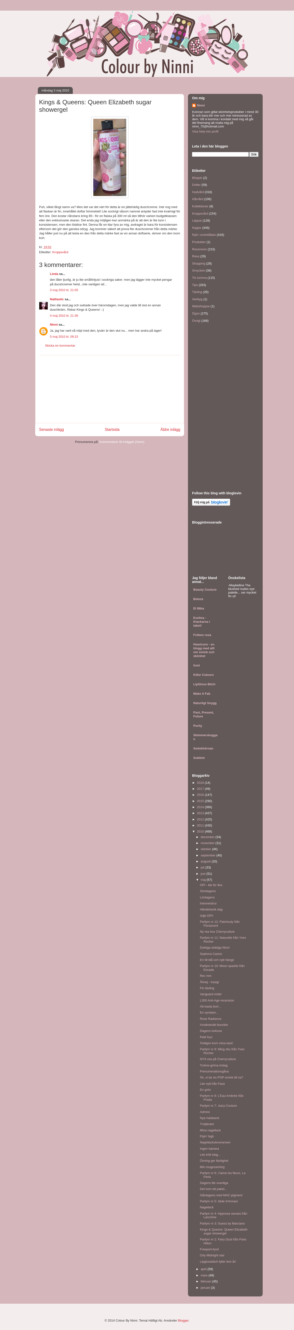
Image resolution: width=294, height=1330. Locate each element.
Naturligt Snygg (205, 703)
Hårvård (197, 199)
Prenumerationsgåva (214, 1071)
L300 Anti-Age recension (217, 1000)
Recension (199, 249)
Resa (195, 256)
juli (203, 867)
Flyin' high (207, 1136)
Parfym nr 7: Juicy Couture (218, 1105)
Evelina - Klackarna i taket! (201, 621)
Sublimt (199, 758)
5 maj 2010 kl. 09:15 (64, 336)
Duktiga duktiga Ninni (214, 947)
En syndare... (209, 1012)
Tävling (197, 292)
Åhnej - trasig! (209, 982)
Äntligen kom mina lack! (216, 1043)
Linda (54, 274)
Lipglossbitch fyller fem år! (218, 1261)
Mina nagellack (210, 1130)
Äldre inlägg (170, 429)
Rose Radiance (210, 1019)
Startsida (112, 429)
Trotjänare (207, 1124)
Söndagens (208, 891)
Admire (205, 1112)
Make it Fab (201, 693)
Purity (197, 726)
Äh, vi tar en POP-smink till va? (221, 1077)
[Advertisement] (110, 389)
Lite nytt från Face (212, 1083)
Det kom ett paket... (213, 1189)
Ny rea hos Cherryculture (217, 931)
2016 (201, 795)
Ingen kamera (209, 1148)
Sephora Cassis (211, 954)
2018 (201, 782)
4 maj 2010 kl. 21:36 (64, 315)
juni (204, 873)
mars (205, 1275)
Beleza (198, 599)
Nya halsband (209, 1118)
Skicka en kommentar (60, 345)
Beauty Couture (205, 589)
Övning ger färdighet (214, 1160)
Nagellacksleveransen (215, 1142)
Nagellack (207, 1207)
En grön (205, 1090)
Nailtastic (57, 299)
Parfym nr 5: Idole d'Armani (219, 1201)
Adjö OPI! (206, 915)
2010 (201, 831)
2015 (201, 801)
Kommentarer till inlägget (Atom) (121, 442)
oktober (206, 849)
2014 (201, 807)
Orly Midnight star (212, 1255)
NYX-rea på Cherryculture (218, 1059)
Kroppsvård (60, 252)
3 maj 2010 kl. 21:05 (64, 290)
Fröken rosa (202, 635)
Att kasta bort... (210, 1006)
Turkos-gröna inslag (213, 1065)
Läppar (197, 220)
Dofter (196, 185)
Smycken (198, 270)
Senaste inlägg (51, 429)
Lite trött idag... (210, 1154)
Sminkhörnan (203, 748)
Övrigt (196, 320)
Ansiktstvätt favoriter (214, 1025)
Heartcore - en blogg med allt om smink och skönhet (203, 650)
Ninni (54, 324)
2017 (201, 789)
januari (206, 1287)
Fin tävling (207, 988)
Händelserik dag (211, 909)
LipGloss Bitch (204, 684)
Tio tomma (199, 278)
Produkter (199, 242)
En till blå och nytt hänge (217, 960)
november (208, 843)
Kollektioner (200, 206)
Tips (195, 285)
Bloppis (197, 178)
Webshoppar (201, 306)
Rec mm (205, 976)
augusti (206, 861)
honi (196, 665)
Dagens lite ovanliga (214, 1183)
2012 (201, 819)
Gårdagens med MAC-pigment (221, 1195)
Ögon (196, 313)
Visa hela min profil (205, 131)
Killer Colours (203, 675)
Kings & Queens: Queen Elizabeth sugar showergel (223, 1231)
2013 (201, 813)
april (204, 1269)
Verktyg (197, 299)
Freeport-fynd (209, 1249)
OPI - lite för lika (211, 885)
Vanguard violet (210, 994)
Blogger (183, 1320)
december (208, 837)
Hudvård (198, 192)
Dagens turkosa (211, 1031)
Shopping (198, 263)
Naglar (196, 228)
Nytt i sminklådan (204, 235)
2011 (201, 825)
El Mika (198, 608)
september (208, 855)
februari (206, 1281)
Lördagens (207, 897)
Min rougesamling (212, 1167)
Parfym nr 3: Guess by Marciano (222, 1223)
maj (204, 880)
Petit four (206, 1037)
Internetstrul (208, 903)
